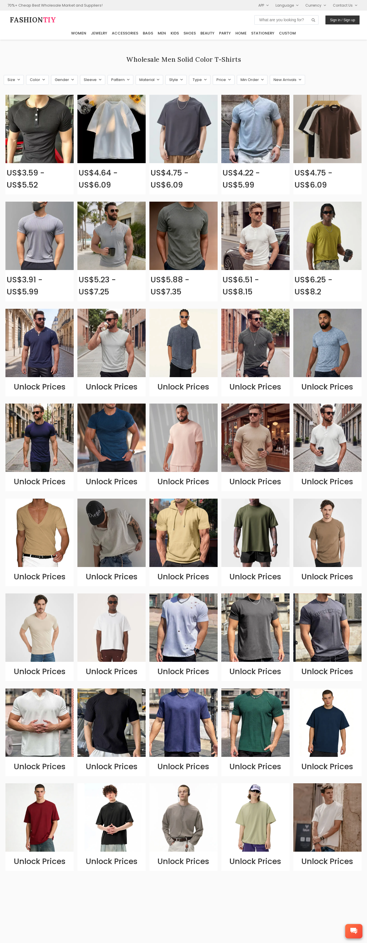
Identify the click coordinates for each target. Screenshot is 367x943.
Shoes (190, 33)
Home (241, 33)
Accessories (125, 33)
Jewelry (99, 33)
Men (162, 33)
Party (225, 33)
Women (78, 33)
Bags (148, 33)
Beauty (207, 33)
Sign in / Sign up (342, 20)
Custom (287, 33)
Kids (175, 33)
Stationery (262, 33)
